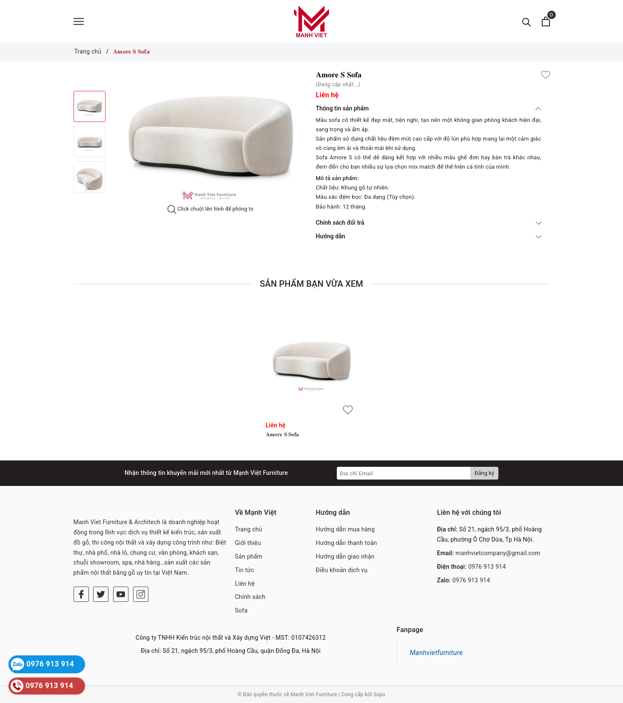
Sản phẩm (249, 556)
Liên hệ (245, 583)
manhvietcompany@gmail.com (498, 553)
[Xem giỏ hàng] (546, 21)
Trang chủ (248, 529)
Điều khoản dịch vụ (342, 570)
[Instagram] (140, 594)
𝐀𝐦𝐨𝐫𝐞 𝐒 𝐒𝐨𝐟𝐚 (282, 434)
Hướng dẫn (428, 236)
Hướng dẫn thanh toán (346, 542)
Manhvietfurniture (436, 653)
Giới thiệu (248, 542)
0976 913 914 (487, 566)
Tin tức (244, 570)
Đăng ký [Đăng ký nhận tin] (484, 473)
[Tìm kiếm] (526, 21)
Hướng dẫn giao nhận (345, 556)
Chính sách (250, 596)
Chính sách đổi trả (428, 222)
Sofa (241, 610)
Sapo (379, 694)
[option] (210, 138)
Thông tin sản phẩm (428, 108)
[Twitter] (100, 594)
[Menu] (79, 21)
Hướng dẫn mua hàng (345, 529)
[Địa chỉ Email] (404, 473)
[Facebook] (81, 594)
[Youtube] (120, 594)
